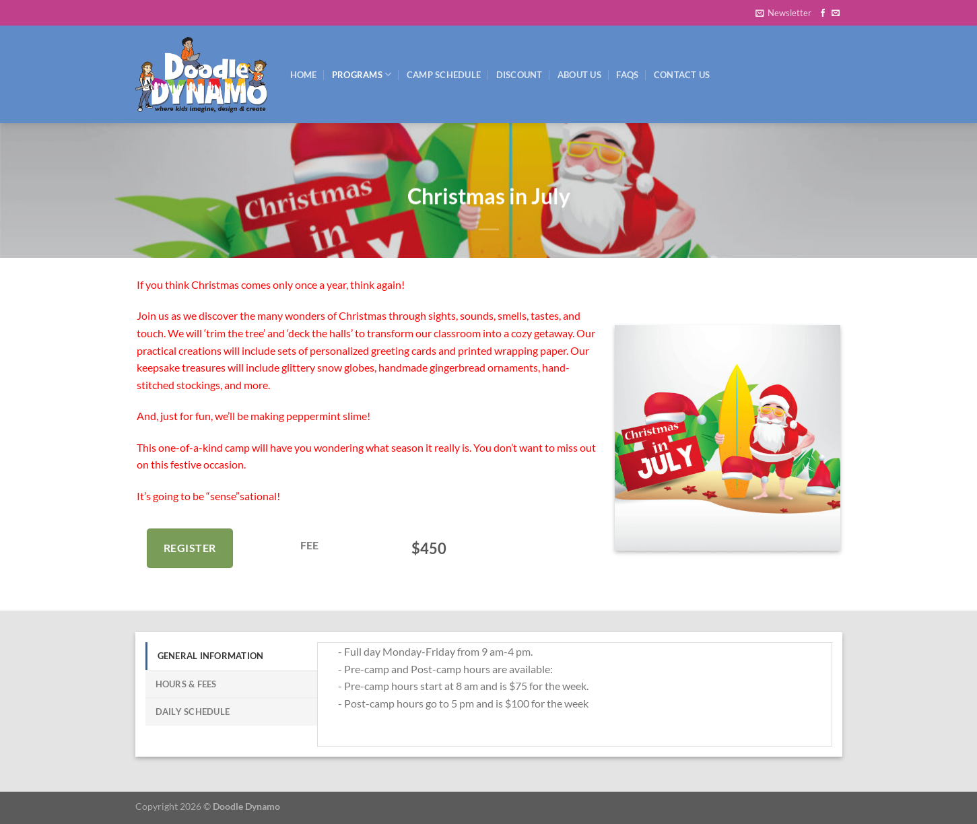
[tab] (231, 655)
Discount (519, 74)
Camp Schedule (444, 74)
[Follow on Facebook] (823, 13)
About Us (579, 74)
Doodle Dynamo (246, 806)
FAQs (627, 74)
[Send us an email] (836, 13)
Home (303, 74)
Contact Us (682, 74)
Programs (362, 74)
